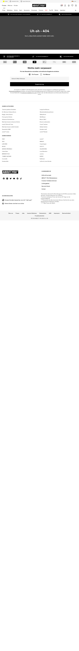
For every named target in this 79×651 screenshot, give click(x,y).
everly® (42, 591)
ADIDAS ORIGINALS (7, 601)
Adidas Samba (43, 579)
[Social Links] (4, 631)
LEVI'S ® (42, 599)
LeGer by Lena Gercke (45, 614)
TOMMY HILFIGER (6, 609)
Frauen (4, 5)
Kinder (16, 5)
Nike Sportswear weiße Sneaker (10, 579)
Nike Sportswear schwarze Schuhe (11, 574)
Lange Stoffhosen (44, 562)
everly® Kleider (43, 584)
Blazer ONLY (43, 572)
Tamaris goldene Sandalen (9, 562)
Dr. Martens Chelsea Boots (9, 564)
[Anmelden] (65, 5)
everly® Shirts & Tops (7, 577)
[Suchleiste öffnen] (75, 10)
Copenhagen (43, 596)
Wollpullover (43, 567)
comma (42, 606)
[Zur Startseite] (39, 5)
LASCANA (4, 596)
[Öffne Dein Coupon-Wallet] (61, 5)
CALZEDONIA (43, 601)
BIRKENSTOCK (6, 606)
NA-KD (3, 599)
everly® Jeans (5, 584)
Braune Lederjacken (45, 574)
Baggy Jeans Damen (7, 567)
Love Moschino (43, 604)
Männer (10, 5)
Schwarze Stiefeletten (8, 572)
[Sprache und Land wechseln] (74, 1)
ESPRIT (42, 609)
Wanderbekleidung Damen (46, 564)
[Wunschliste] (72, 5)
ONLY (3, 591)
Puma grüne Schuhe (7, 569)
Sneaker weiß (43, 582)
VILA (3, 594)
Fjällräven (42, 611)
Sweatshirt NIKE (6, 582)
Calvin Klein (5, 604)
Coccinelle (4, 611)
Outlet (5, 1)
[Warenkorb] (76, 5)
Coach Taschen (44, 577)
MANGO (42, 594)
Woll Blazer (43, 569)
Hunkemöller (5, 614)
